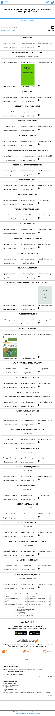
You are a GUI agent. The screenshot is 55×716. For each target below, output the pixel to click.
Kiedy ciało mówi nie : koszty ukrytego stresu (37, 603)
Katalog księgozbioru (27, 21)
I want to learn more (20, 713)
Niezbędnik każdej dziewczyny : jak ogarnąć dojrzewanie (40, 598)
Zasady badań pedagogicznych (11, 598)
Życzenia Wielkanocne (10, 681)
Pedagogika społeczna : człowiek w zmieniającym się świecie (18, 599)
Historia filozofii (8, 601)
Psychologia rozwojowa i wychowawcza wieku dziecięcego (17, 603)
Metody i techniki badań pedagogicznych (13, 604)
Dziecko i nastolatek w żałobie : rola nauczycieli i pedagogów (29, 609)
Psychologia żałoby (21, 612)
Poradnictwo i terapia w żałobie (23, 610)
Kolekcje (14, 30)
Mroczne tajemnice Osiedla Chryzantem (25, 615)
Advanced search (6, 30)
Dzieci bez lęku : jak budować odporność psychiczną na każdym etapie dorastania (34, 613)
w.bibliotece (40, 645)
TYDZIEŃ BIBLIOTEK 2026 (11, 666)
